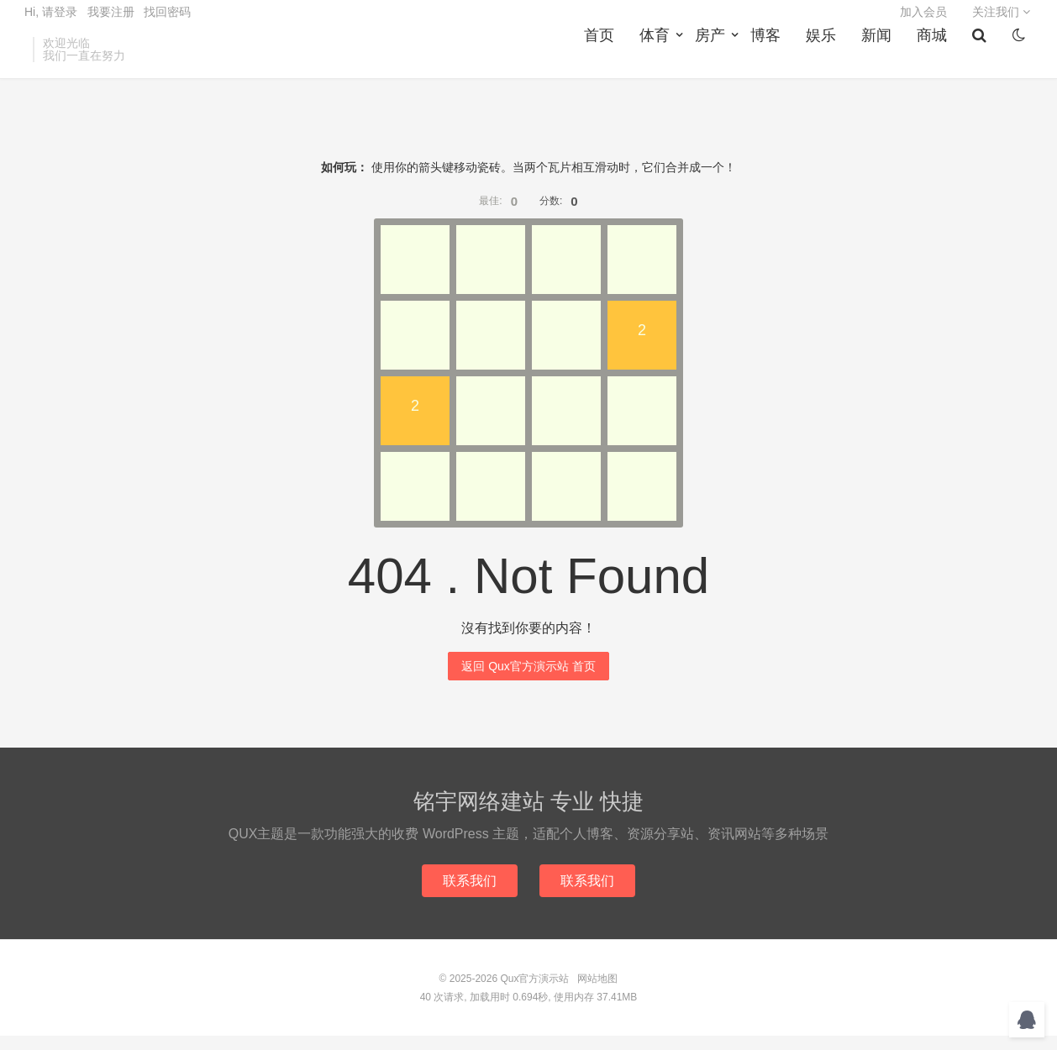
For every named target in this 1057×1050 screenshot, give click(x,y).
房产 (715, 59)
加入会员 (923, 22)
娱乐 (826, 59)
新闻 (881, 59)
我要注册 (110, 22)
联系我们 (468, 894)
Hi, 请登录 (50, 22)
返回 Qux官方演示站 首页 (528, 678)
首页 (604, 59)
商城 (937, 59)
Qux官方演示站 (534, 993)
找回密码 (167, 22)
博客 (770, 59)
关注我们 (1001, 22)
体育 (659, 59)
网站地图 (597, 993)
